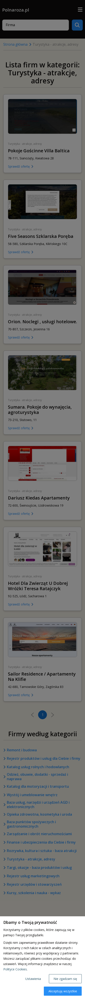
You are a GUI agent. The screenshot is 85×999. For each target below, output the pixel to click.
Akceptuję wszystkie (62, 991)
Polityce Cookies (15, 969)
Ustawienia (33, 979)
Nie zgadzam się (65, 979)
